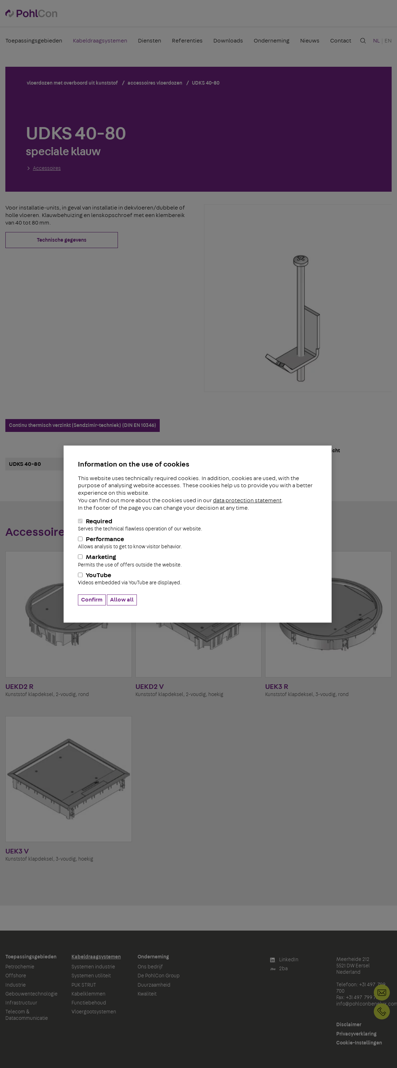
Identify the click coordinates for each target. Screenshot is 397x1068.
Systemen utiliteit (91, 975)
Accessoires (47, 168)
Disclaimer (348, 1024)
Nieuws (309, 41)
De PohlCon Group (159, 975)
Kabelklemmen (88, 994)
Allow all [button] (122, 600)
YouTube (197, 579)
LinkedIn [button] (284, 960)
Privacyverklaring (356, 1034)
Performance (197, 543)
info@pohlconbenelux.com (382, 992)
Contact (340, 41)
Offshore (15, 975)
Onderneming (271, 41)
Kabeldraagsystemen (100, 41)
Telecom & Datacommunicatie (26, 1015)
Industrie (15, 985)
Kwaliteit (147, 994)
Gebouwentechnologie (31, 994)
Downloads (228, 41)
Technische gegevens (61, 240)
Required (197, 525)
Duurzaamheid (154, 985)
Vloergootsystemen (93, 1011)
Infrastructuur (21, 1003)
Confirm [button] (92, 600)
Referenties (187, 41)
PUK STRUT (83, 985)
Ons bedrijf (150, 966)
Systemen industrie (93, 966)
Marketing (197, 561)
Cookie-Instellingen (359, 1043)
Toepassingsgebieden (33, 41)
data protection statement (247, 500)
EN (388, 41)
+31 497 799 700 (382, 1011)
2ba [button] (279, 969)
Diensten (149, 41)
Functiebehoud (88, 1003)
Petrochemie (19, 966)
